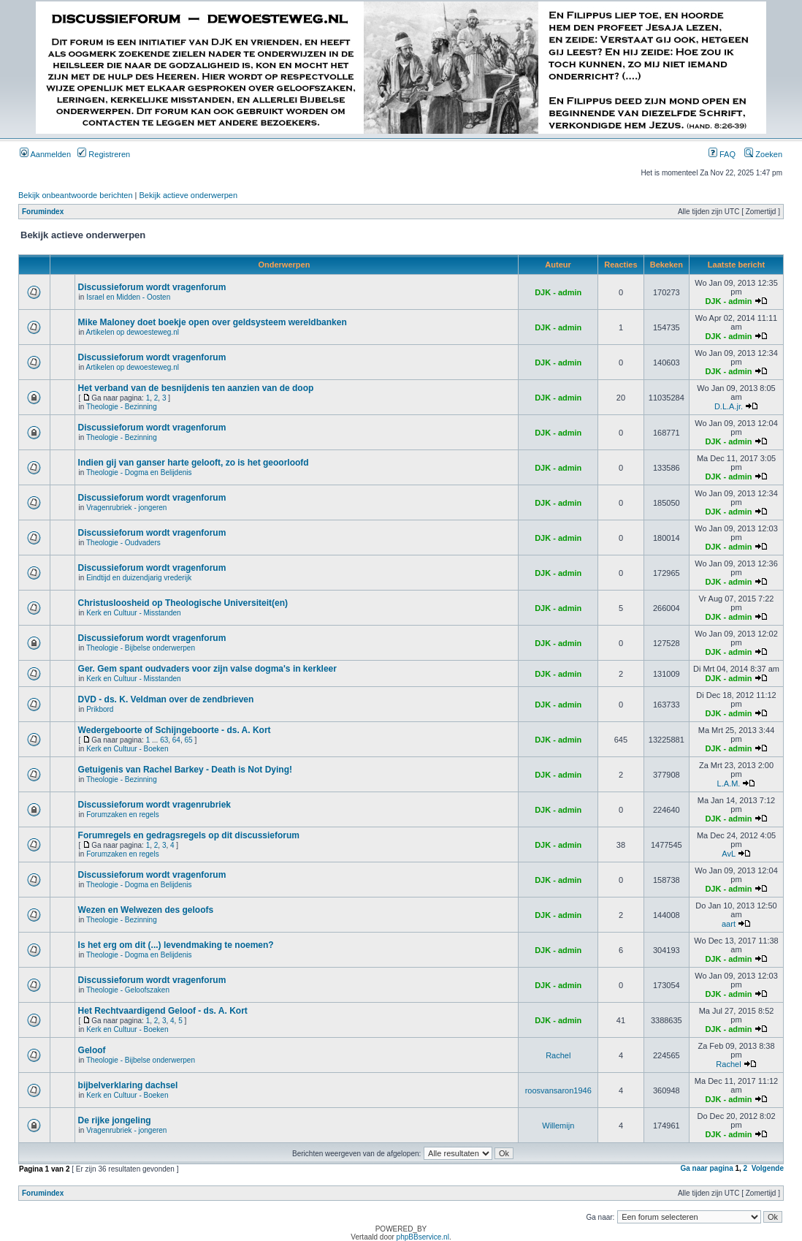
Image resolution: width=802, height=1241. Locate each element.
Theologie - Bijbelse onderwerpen (140, 648)
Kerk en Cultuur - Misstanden (133, 613)
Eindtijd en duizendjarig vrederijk (138, 578)
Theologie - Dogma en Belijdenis (139, 472)
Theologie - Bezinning (121, 407)
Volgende (768, 1168)
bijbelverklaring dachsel (128, 1085)
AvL (728, 853)
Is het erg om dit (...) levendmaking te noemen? (176, 945)
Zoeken (763, 154)
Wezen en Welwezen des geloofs (146, 910)
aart (729, 923)
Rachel (558, 1055)
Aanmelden (45, 154)
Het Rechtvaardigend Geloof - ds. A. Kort (163, 1011)
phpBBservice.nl (423, 1237)
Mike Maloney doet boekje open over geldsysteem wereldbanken (212, 322)
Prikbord (99, 709)
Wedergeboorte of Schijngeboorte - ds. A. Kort (174, 730)
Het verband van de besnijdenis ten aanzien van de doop (196, 388)
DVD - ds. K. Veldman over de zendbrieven (166, 699)
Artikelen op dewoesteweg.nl (132, 332)
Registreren (103, 154)
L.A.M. (729, 783)
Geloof (92, 1050)
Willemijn (558, 1125)
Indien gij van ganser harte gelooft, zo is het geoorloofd (193, 463)
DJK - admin (558, 292)
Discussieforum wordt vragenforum (152, 287)
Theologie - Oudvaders (123, 543)
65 (189, 740)
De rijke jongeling (114, 1120)
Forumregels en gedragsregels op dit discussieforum (188, 835)
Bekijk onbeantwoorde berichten (75, 195)
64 (176, 740)
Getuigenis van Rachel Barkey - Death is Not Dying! (185, 769)
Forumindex (43, 212)
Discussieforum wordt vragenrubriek (154, 805)
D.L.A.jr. (728, 406)
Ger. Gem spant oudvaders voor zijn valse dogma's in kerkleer (207, 669)
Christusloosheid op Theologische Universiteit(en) (183, 603)
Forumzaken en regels (122, 815)
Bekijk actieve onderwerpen (189, 195)
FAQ (722, 154)
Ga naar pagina (706, 1168)
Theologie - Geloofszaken (127, 990)
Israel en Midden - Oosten (128, 297)
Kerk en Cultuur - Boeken (127, 749)
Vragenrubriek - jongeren (126, 508)
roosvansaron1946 (558, 1090)
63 (164, 740)
